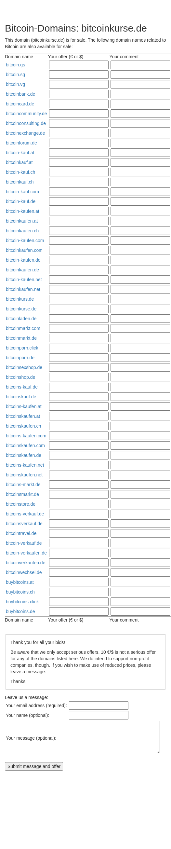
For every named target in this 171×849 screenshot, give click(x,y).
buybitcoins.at (20, 582)
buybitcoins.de (20, 611)
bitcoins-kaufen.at (24, 406)
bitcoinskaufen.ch (23, 426)
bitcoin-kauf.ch (20, 172)
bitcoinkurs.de (20, 299)
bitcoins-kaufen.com (26, 435)
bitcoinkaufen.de (22, 269)
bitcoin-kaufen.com (25, 240)
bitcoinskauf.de (21, 396)
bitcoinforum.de (21, 142)
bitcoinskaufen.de (23, 455)
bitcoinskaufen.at (23, 416)
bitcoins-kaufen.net (25, 465)
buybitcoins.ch (20, 592)
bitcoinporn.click (22, 347)
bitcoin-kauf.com (22, 191)
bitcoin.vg (15, 84)
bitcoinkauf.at (19, 162)
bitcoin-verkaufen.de (26, 552)
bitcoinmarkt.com (23, 328)
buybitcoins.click (22, 601)
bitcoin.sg (15, 74)
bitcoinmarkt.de (21, 338)
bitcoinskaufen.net (24, 474)
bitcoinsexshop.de (24, 367)
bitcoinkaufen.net (23, 289)
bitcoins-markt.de (23, 484)
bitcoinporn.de (20, 357)
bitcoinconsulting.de (26, 123)
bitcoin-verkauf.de (24, 543)
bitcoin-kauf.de (20, 201)
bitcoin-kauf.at (20, 152)
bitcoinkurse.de (21, 308)
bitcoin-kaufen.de (23, 260)
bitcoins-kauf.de (22, 387)
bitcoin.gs (15, 64)
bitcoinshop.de (20, 377)
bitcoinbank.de (20, 94)
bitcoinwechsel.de (24, 572)
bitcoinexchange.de (25, 133)
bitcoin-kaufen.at (22, 211)
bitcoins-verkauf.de (25, 513)
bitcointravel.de (21, 533)
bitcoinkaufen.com (24, 250)
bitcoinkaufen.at (22, 221)
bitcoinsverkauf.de (24, 523)
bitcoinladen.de (21, 318)
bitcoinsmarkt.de (22, 494)
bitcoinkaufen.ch (22, 230)
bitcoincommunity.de (26, 113)
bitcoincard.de (20, 103)
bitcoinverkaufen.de (25, 562)
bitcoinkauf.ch (20, 182)
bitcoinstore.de (20, 504)
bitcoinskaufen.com (25, 445)
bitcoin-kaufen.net (24, 279)
